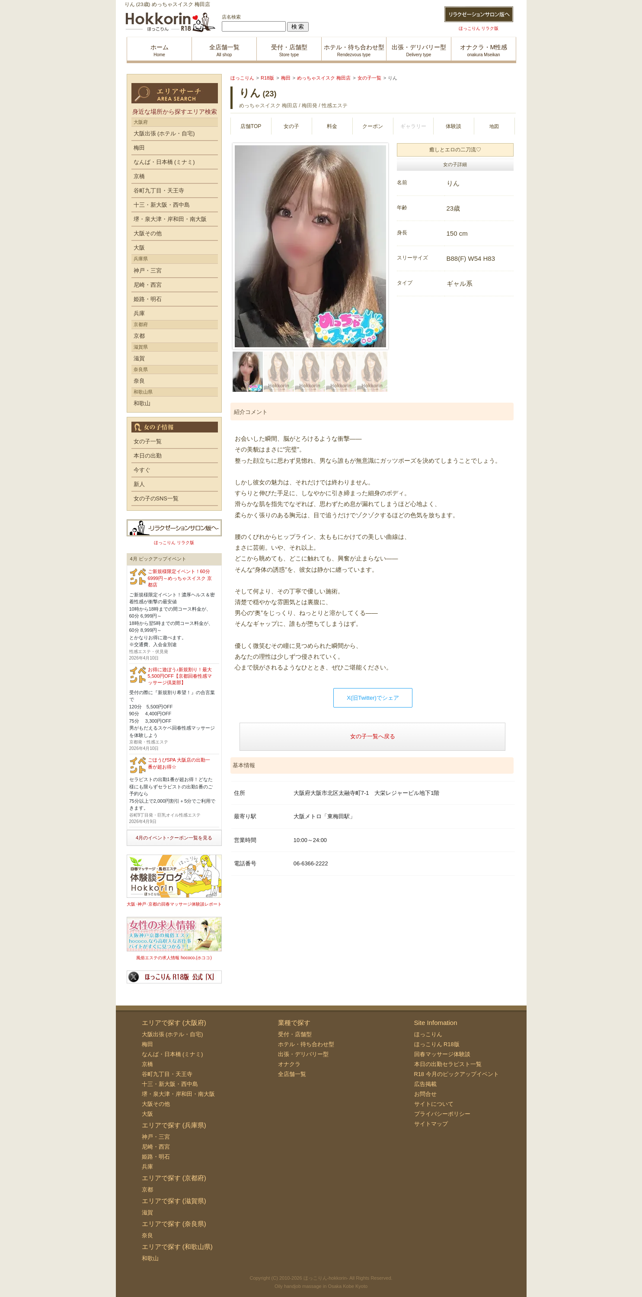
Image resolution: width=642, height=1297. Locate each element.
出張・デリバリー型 (303, 1054)
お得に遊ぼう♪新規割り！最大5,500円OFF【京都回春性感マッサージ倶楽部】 (180, 676)
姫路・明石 (148, 299)
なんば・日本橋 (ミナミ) (164, 162)
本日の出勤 (148, 455)
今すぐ (142, 470)
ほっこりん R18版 (437, 1044)
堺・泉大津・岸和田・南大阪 (170, 219)
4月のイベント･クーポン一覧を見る (174, 837)
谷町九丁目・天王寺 (159, 190)
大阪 (139, 247)
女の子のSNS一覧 (156, 498)
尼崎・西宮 (148, 285)
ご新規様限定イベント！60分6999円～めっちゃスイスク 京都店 (180, 578)
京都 (139, 336)
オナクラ (289, 1064)
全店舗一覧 (292, 1074)
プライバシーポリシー (442, 1114)
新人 (139, 484)
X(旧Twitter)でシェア (373, 698)
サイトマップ (431, 1124)
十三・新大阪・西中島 (162, 205)
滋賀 (139, 358)
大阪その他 (148, 233)
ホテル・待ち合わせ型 (306, 1044)
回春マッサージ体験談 (442, 1054)
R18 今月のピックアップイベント (456, 1074)
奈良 (139, 381)
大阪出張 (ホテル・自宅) (164, 133)
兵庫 (139, 313)
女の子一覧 (148, 441)
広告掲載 (425, 1084)
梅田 (139, 147)
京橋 (139, 176)
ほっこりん (428, 1034)
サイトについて (434, 1104)
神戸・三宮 (148, 270)
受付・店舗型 (295, 1034)
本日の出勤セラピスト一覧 (448, 1064)
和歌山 (142, 403)
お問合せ (425, 1094)
